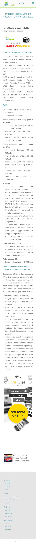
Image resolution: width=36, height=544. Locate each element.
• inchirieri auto (8, 524)
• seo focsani (7, 529)
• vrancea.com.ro (8, 510)
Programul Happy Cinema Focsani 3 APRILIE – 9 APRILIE (21, 458)
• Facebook (7, 486)
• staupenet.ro (8, 513)
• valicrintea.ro (8, 516)
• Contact (6, 489)
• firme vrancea (8, 526)
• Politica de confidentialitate (11, 497)
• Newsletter (7, 483)
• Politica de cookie (9, 500)
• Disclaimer (7, 503)
